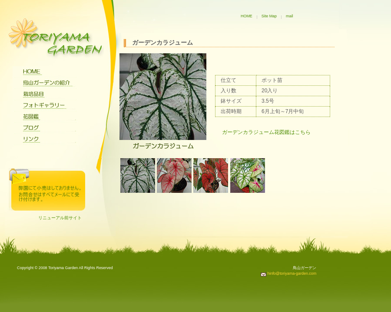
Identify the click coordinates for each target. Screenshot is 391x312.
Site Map (269, 16)
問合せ (47, 189)
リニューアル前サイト (60, 217)
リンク (45, 139)
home (45, 72)
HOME (246, 16)
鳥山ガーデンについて (45, 83)
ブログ (45, 128)
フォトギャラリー (45, 105)
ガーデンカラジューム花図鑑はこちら (266, 132)
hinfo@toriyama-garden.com (288, 273)
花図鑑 (45, 117)
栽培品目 (45, 94)
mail (289, 16)
